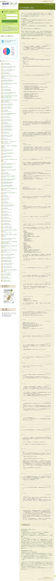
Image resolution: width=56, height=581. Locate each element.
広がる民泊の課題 (6, 199)
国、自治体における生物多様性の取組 (9, 93)
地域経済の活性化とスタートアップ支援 (10, 84)
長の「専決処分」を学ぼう (8, 227)
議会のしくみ (7, 212)
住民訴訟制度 (7, 203)
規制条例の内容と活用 (7, 221)
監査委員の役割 (7, 215)
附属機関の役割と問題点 (7, 261)
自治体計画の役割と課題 (7, 157)
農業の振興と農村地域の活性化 (8, 81)
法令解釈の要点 (7, 111)
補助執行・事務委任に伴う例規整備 (9, 177)
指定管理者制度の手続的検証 (8, 186)
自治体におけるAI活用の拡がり (8, 105)
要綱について (7, 139)
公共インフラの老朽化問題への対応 (9, 70)
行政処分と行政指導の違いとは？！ (9, 258)
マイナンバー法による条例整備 (8, 255)
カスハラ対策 (7, 87)
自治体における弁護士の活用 (8, 167)
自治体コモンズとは (48, 1)
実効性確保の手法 (7, 218)
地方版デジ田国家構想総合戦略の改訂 (9, 114)
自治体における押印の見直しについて (9, 164)
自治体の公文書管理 (7, 64)
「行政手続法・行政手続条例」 (8, 264)
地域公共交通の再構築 (7, 90)
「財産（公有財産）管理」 (7, 267)
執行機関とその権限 (7, 281)
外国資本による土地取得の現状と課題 (9, 67)
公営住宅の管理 (7, 173)
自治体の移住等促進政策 (7, 120)
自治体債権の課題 (7, 224)
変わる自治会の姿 (7, 117)
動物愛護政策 (7, 123)
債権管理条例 (7, 196)
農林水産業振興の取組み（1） (8, 130)
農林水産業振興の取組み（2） (8, 127)
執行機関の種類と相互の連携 (8, 183)
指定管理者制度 (7, 278)
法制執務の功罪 (7, 209)
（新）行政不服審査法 (7, 275)
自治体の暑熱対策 (7, 73)
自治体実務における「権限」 (8, 136)
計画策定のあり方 (7, 133)
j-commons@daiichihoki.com (7, 30)
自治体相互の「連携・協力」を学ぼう (10, 239)
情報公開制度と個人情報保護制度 (8, 206)
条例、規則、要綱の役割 (7, 108)
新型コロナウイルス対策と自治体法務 (9, 170)
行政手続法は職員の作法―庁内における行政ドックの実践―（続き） (10, 96)
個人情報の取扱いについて (48, 577)
